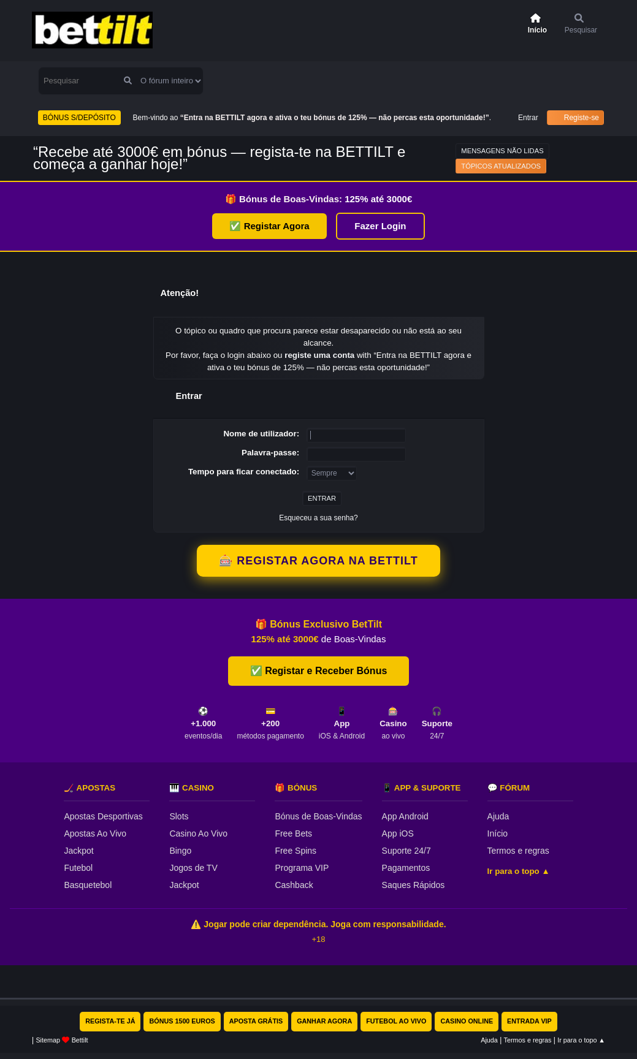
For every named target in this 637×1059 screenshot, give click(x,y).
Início (497, 833)
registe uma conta (319, 355)
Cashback (294, 885)
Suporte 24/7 (406, 851)
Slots (178, 816)
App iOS (398, 833)
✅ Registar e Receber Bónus (318, 671)
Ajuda (498, 816)
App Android (405, 816)
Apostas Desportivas (103, 816)
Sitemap (48, 1040)
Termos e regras (518, 851)
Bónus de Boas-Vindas (318, 816)
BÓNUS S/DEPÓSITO (79, 117)
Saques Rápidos (413, 885)
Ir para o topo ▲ (518, 871)
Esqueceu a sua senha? (318, 518)
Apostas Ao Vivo (95, 833)
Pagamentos (406, 868)
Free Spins (295, 851)
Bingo (180, 851)
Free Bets (293, 833)
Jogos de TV (193, 868)
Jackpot (78, 851)
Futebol (78, 868)
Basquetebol (88, 885)
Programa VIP (302, 868)
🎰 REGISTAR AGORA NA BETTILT (318, 561)
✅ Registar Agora (269, 226)
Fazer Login (380, 226)
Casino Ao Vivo (198, 833)
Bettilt (80, 1040)
